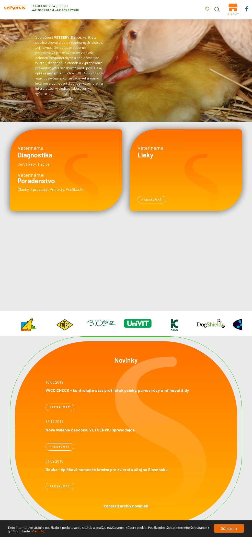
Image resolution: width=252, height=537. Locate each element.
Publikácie (74, 189)
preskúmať (152, 199)
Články (23, 189)
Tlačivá (43, 164)
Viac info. (38, 532)
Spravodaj (39, 189)
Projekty (57, 189)
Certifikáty (27, 164)
